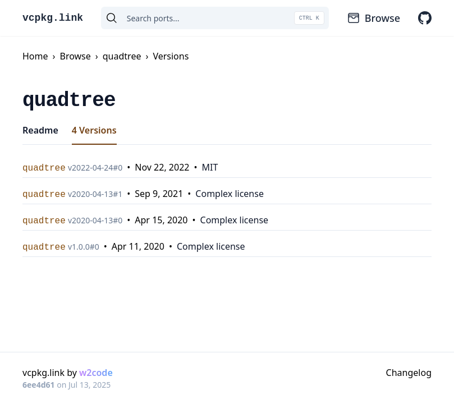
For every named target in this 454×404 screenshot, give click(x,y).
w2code (96, 372)
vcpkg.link (52, 18)
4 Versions (94, 130)
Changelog (409, 372)
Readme (40, 130)
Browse (373, 18)
